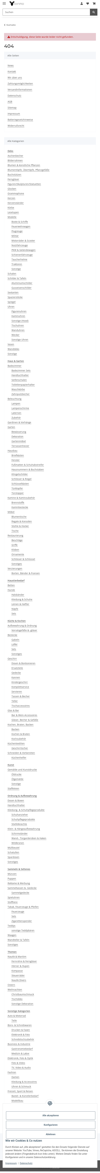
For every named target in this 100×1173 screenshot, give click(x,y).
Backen (15, 729)
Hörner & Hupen (20, 966)
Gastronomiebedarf (22, 1048)
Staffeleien (13, 788)
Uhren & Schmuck (21, 1086)
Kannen (16, 677)
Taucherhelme (19, 259)
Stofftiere (13, 902)
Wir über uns (15, 77)
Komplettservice (20, 686)
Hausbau (12, 450)
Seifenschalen (19, 379)
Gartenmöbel (19, 441)
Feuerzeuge (18, 911)
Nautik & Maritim (17, 956)
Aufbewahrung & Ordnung (22, 625)
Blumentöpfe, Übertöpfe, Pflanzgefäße (28, 169)
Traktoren (17, 264)
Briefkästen (18, 455)
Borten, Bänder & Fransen (26, 573)
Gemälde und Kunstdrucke (22, 769)
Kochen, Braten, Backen (20, 724)
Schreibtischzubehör (23, 1039)
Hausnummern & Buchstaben (28, 469)
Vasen (11, 344)
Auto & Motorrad (17, 1015)
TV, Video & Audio (21, 1067)
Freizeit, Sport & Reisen (20, 1091)
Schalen (12, 273)
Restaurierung (15, 535)
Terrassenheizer (20, 445)
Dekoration (17, 436)
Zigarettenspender (22, 920)
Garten (11, 427)
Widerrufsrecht (16, 125)
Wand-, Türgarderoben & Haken (29, 838)
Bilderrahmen (15, 160)
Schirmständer (20, 833)
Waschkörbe (18, 389)
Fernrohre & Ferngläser (24, 961)
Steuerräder (18, 975)
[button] (82, 3)
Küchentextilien (16, 743)
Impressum (11, 1163)
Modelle (12, 217)
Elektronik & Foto (21, 1034)
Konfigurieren (50, 1125)
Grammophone (16, 193)
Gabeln (15, 639)
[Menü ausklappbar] (4, 2)
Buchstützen (14, 174)
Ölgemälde (17, 779)
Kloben (15, 549)
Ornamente (18, 554)
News (11, 65)
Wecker (15, 334)
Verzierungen (15, 568)
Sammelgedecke (20, 892)
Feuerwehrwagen (21, 226)
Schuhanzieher (20, 814)
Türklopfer (17, 488)
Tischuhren (18, 325)
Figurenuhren (19, 311)
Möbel (11, 511)
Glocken (12, 188)
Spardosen (13, 857)
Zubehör (16, 417)
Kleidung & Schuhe (22, 599)
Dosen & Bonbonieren (23, 663)
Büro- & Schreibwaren (20, 1025)
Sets (14, 613)
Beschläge (17, 540)
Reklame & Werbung (19, 883)
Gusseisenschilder (21, 287)
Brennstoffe (18, 502)
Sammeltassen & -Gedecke (22, 887)
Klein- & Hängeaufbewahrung (24, 828)
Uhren (11, 306)
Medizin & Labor (20, 1053)
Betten (11, 585)
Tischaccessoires (21, 705)
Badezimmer (14, 365)
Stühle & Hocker (20, 526)
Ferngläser (13, 179)
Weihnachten (15, 989)
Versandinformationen (20, 89)
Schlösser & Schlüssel (23, 559)
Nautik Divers (19, 980)
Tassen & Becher (21, 696)
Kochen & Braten (21, 734)
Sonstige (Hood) (20, 320)
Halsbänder (18, 594)
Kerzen (11, 198)
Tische (15, 530)
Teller (15, 700)
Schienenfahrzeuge (22, 254)
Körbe (11, 207)
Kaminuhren (18, 316)
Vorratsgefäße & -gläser (24, 630)
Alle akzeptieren (50, 1115)
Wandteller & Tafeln (18, 939)
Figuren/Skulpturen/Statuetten (24, 184)
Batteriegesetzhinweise (20, 119)
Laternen (16, 412)
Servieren (17, 691)
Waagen (12, 935)
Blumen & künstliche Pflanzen (24, 165)
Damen (15, 1077)
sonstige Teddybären (23, 930)
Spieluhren (14, 897)
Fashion (12, 1072)
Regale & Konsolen (22, 521)
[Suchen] (93, 12)
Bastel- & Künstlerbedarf (25, 1095)
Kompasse (17, 970)
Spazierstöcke (15, 297)
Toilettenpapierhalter (23, 384)
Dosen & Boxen (16, 800)
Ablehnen (50, 1134)
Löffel (14, 644)
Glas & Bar (13, 710)
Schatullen (13, 852)
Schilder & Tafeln (17, 278)
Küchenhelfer (19, 757)
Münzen (12, 873)
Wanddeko (13, 349)
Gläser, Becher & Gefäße (25, 719)
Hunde (11, 589)
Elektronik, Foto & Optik (20, 1058)
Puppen (12, 878)
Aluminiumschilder (22, 283)
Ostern (11, 984)
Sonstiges (17, 563)
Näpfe (15, 608)
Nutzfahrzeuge (20, 245)
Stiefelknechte (19, 824)
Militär (15, 235)
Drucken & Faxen (21, 1029)
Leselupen (13, 212)
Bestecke (12, 634)
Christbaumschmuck (23, 994)
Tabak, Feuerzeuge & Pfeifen (23, 906)
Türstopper (18, 493)
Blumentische (19, 516)
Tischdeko (17, 999)
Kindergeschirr (20, 682)
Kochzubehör (19, 738)
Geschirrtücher (20, 748)
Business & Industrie (19, 1044)
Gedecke (16, 672)
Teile (14, 1020)
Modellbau (17, 1100)
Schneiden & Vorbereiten (21, 752)
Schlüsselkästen (20, 483)
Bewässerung (19, 431)
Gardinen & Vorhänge (19, 422)
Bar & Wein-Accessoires (24, 715)
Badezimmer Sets (21, 370)
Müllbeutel (13, 847)
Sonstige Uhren (20, 339)
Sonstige (16, 268)
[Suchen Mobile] (46, 12)
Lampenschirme (20, 408)
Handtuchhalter (20, 375)
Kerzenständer (16, 202)
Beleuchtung (14, 398)
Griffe (15, 544)
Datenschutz (26, 1163)
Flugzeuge (17, 231)
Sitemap (12, 107)
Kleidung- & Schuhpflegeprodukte (26, 809)
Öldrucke (16, 774)
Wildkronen (18, 842)
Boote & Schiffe (20, 221)
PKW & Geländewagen (24, 250)
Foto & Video (18, 1062)
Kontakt (12, 71)
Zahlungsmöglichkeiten (20, 83)
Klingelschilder (20, 474)
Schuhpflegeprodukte (23, 819)
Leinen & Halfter (20, 604)
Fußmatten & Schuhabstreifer (28, 464)
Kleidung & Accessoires (24, 1081)
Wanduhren (18, 330)
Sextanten (13, 292)
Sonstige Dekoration (22, 1003)
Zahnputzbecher (21, 394)
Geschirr (12, 658)
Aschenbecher (15, 155)
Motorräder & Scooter (23, 240)
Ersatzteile (17, 667)
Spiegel (12, 301)
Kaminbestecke (20, 507)
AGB (10, 101)
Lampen (16, 403)
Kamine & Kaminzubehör (21, 497)
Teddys (11, 925)
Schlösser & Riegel (21, 478)
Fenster (16, 460)
